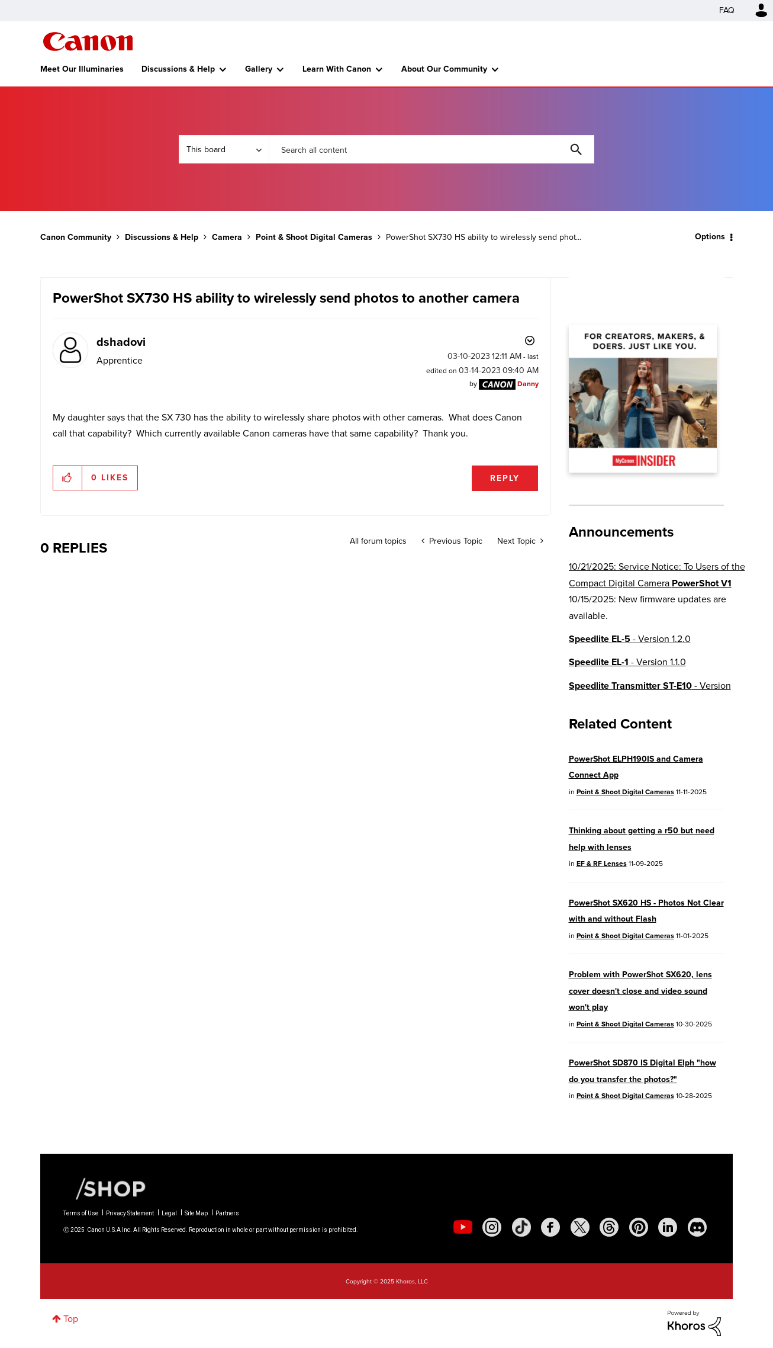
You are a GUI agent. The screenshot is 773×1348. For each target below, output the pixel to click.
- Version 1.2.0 (630, 639)
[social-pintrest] (638, 1227)
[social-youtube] (462, 1227)
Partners (227, 1213)
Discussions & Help (178, 69)
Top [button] (70, 1318)
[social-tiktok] (521, 1227)
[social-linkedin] (667, 1227)
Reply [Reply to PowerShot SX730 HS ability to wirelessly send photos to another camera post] (505, 478)
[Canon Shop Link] (104, 1188)
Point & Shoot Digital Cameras (314, 237)
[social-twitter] (580, 1227)
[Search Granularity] (224, 149)
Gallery (258, 69)
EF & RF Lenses (601, 863)
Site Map (196, 1213)
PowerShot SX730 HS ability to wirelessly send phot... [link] (483, 237)
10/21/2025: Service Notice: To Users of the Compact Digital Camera (657, 574)
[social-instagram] (491, 1227)
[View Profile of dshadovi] (121, 342)
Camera (227, 237)
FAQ (727, 10)
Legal (169, 1213)
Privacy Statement (130, 1213)
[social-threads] (609, 1227)
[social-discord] (697, 1227)
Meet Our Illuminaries (82, 69)
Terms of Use (80, 1213)
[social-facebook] (550, 1227)
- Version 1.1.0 (627, 662)
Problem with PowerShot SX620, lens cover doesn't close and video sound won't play (640, 990)
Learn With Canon (336, 69)
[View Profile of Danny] (528, 383)
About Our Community (444, 69)
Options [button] (710, 236)
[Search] (431, 149)
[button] (67, 478)
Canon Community (88, 41)
